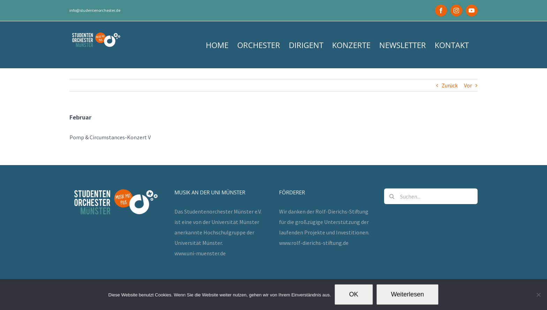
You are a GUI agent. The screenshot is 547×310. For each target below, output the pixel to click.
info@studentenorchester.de (94, 10)
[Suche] (392, 196)
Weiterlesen (407, 294)
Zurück (450, 85)
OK (353, 294)
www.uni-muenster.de (200, 253)
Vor (468, 85)
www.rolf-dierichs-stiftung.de (314, 242)
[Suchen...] (431, 196)
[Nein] (538, 294)
